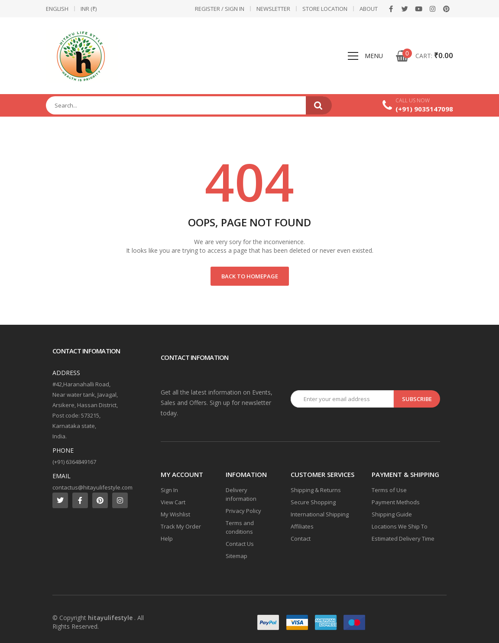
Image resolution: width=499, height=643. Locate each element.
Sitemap (236, 556)
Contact (301, 538)
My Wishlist (175, 514)
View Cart (173, 502)
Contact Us (240, 544)
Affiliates (302, 526)
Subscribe (417, 399)
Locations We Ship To (400, 526)
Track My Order (181, 526)
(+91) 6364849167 (74, 462)
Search (319, 105)
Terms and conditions (240, 527)
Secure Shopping (313, 502)
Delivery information (241, 494)
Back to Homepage (249, 276)
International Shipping (320, 514)
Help (167, 538)
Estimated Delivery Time (403, 538)
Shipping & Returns (316, 490)
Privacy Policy (243, 511)
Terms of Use (389, 490)
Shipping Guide (392, 514)
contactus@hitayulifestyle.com (92, 487)
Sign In (169, 490)
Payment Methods (396, 502)
